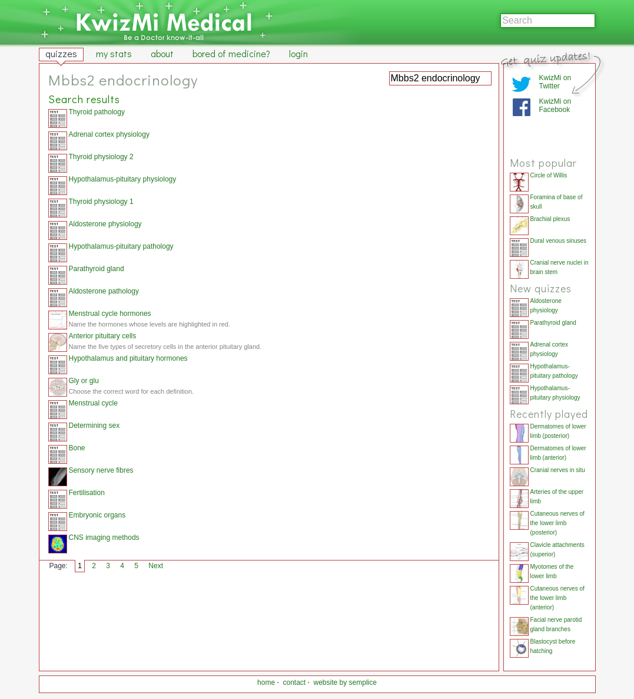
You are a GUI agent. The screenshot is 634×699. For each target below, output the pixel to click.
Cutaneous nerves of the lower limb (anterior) (557, 598)
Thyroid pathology (97, 112)
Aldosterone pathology (104, 291)
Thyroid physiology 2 (101, 157)
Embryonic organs (97, 515)
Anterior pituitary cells (103, 336)
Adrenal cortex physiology (109, 134)
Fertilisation (87, 493)
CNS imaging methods (104, 537)
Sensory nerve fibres (101, 470)
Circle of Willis (548, 175)
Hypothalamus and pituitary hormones (128, 358)
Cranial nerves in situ (557, 470)
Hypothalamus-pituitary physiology (123, 179)
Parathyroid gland (96, 269)
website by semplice (345, 682)
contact (294, 682)
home (266, 682)
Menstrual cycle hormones (110, 313)
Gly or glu (84, 381)
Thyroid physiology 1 (101, 201)
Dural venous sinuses (558, 241)
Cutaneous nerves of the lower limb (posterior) (557, 523)
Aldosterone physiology (105, 224)
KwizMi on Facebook (555, 105)
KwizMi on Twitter (555, 82)
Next (155, 566)
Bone (77, 448)
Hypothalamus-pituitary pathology (121, 246)
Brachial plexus (550, 219)
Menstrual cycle (93, 403)
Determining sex (94, 425)
